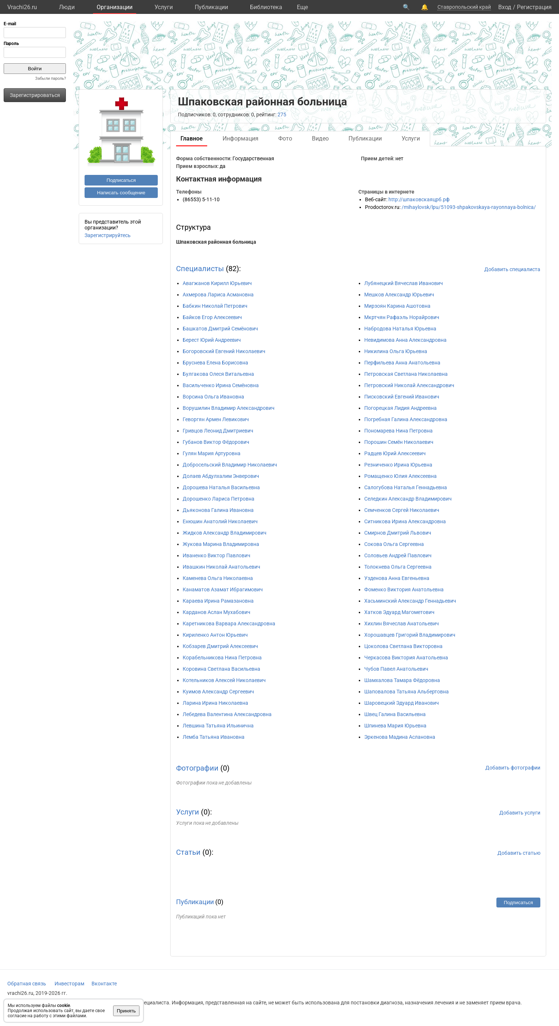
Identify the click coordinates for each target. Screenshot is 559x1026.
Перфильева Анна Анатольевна (402, 363)
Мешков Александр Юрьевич (399, 294)
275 (281, 114)
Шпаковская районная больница (216, 242)
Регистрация (534, 7)
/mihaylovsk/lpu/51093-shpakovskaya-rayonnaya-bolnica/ (469, 207)
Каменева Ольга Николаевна (218, 578)
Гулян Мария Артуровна (212, 453)
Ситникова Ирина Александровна (405, 521)
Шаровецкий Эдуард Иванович (401, 703)
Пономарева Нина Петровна (398, 431)
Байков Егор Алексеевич (212, 317)
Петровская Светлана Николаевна (406, 374)
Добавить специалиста (512, 269)
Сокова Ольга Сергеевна (394, 544)
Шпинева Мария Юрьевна (395, 726)
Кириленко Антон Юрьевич (215, 635)
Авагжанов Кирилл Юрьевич (217, 283)
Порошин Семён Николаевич (398, 442)
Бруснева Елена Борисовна (215, 363)
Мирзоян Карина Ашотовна (397, 306)
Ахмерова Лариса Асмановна (218, 294)
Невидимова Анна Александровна (405, 340)
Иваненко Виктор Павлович (216, 555)
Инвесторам (69, 983)
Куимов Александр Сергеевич (218, 691)
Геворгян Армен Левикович (216, 419)
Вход (504, 7)
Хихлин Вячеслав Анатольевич (401, 623)
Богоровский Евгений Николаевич (224, 351)
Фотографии (197, 768)
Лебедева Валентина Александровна (227, 714)
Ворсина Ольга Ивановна (213, 397)
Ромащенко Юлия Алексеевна (400, 476)
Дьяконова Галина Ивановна (218, 510)
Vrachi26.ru (22, 7)
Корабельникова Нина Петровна (222, 657)
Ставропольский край (464, 7)
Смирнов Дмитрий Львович (397, 533)
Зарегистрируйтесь (108, 235)
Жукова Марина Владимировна (221, 544)
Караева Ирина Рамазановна (218, 601)
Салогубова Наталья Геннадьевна (405, 487)
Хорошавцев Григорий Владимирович (409, 635)
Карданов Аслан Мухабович (216, 612)
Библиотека (266, 7)
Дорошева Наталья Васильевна (221, 487)
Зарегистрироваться (35, 95)
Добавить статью (518, 853)
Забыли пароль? (50, 78)
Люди (67, 7)
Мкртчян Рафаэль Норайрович (401, 317)
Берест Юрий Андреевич (212, 340)
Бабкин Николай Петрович (215, 306)
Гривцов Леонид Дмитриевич (218, 431)
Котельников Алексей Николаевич (224, 680)
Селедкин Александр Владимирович (408, 499)
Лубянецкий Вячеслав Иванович (403, 283)
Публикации (211, 7)
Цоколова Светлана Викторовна (403, 646)
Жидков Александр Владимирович (225, 533)
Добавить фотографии (512, 768)
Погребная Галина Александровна (405, 419)
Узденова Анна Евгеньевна (396, 578)
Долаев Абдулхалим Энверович (221, 476)
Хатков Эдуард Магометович (399, 612)
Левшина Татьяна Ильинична (218, 726)
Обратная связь (26, 983)
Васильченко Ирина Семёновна (221, 385)
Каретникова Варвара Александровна (229, 623)
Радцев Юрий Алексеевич (395, 453)
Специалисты (200, 268)
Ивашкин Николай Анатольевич (221, 567)
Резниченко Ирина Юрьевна (398, 465)
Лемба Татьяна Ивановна (214, 737)
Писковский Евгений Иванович (401, 397)
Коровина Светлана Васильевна (221, 669)
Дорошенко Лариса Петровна (218, 499)
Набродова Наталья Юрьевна (400, 329)
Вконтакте (104, 983)
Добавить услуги (519, 813)
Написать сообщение (121, 192)
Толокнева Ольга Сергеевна (398, 567)
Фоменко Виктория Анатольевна (404, 589)
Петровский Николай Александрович (409, 385)
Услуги (163, 7)
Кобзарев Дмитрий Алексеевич (220, 646)
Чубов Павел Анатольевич (396, 669)
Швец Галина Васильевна (395, 714)
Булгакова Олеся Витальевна (218, 374)
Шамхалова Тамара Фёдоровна (402, 680)
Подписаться (121, 180)
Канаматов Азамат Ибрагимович (223, 589)
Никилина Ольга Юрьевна (395, 351)
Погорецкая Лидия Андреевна (400, 408)
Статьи (188, 852)
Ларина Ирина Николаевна (215, 703)
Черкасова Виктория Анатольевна (406, 657)
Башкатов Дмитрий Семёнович (220, 329)
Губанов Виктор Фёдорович (216, 442)
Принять (126, 1011)
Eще (302, 7)
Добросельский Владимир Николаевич (230, 465)
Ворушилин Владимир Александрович (229, 408)
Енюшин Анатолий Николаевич (220, 521)
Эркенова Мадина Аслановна (399, 737)
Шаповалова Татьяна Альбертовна (406, 691)
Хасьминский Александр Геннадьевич (410, 601)
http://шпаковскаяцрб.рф (419, 199)
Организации (115, 7)
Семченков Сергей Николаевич (401, 510)
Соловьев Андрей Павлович (398, 555)
